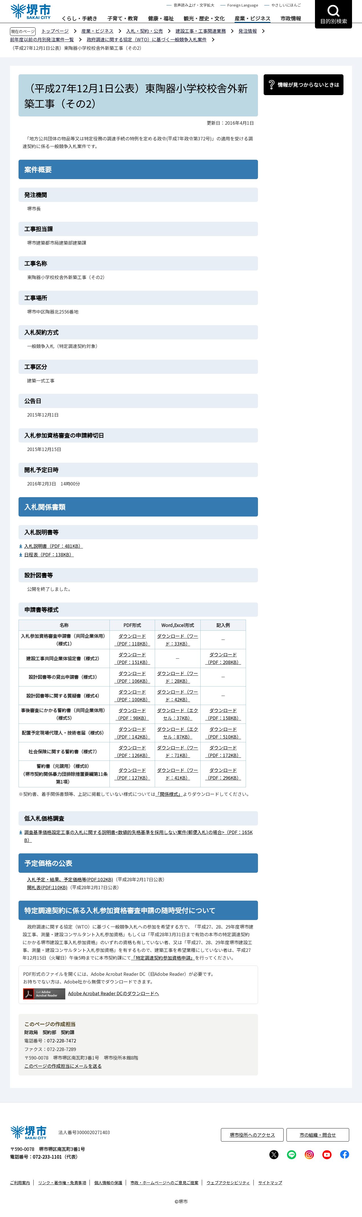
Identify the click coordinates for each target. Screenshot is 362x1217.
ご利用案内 (20, 1182)
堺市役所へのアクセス (252, 1134)
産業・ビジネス (253, 18)
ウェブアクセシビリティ (228, 1182)
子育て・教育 (122, 18)
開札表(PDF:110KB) (47, 887)
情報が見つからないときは (308, 84)
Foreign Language (242, 5)
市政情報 (290, 18)
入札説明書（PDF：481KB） (53, 545)
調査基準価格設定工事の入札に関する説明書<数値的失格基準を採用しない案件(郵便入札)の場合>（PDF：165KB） (138, 836)
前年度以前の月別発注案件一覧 (42, 39)
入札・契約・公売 (144, 30)
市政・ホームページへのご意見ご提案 (164, 1182)
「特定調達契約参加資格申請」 (163, 957)
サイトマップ (270, 1182)
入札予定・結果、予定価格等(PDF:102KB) (70, 879)
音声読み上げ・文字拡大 (194, 5)
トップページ (55, 30)
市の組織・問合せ (318, 1134)
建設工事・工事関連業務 (201, 30)
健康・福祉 (161, 18)
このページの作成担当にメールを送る (63, 1065)
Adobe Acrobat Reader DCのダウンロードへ (91, 993)
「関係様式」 (169, 793)
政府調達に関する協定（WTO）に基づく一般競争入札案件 (147, 39)
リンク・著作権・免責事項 (62, 1182)
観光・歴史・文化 (204, 18)
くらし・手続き (79, 18)
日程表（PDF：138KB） (49, 554)
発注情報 (248, 30)
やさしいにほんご (286, 5)
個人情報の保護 (108, 1182)
